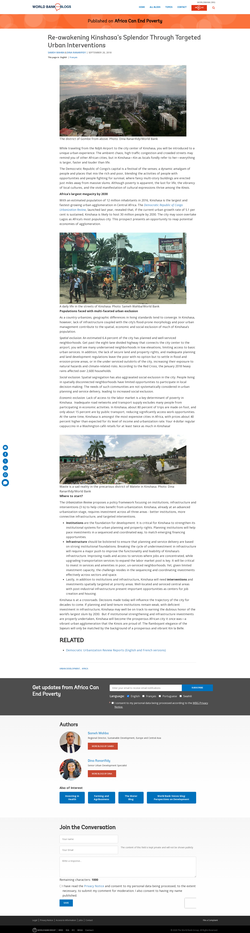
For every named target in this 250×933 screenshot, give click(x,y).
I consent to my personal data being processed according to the (161, 705)
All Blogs (155, 7)
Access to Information (66, 920)
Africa (85, 668)
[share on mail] (5, 447)
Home (142, 7)
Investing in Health (72, 797)
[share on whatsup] (5, 474)
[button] (213, 7)
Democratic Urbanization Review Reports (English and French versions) (116, 650)
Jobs (81, 920)
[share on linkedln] (5, 468)
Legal (34, 920)
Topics (168, 7)
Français (73, 57)
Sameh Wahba (56, 52)
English (63, 57)
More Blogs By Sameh (103, 746)
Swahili (187, 696)
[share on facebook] (5, 454)
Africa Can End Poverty (138, 21)
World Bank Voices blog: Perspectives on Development (171, 797)
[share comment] (5, 482)
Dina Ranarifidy (76, 52)
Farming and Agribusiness (101, 797)
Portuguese (169, 696)
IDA (67, 930)
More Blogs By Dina (102, 773)
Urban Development (70, 668)
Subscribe (197, 688)
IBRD (60, 930)
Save (66, 903)
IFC (73, 930)
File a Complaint (210, 920)
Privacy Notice (94, 886)
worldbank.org (206, 2)
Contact (182, 7)
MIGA (80, 930)
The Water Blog (131, 797)
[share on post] (5, 461)
